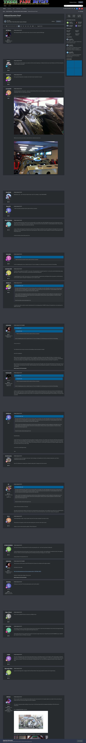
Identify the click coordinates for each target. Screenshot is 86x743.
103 (28, 26)
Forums (4, 8)
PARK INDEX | (69, 8)
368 (9, 263)
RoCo (8, 516)
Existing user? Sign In (73, 2)
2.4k (9, 465)
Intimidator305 (8, 268)
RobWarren (8, 413)
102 (25, 26)
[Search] (69, 6)
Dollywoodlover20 (80, 25)
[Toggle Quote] (15, 285)
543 (9, 215)
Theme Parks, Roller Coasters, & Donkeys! (19, 21)
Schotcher (8, 581)
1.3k (9, 525)
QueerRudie (8, 192)
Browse (5, 6)
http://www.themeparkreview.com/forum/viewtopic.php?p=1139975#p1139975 (27, 571)
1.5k (9, 382)
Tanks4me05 (8, 372)
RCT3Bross (8, 30)
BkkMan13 (8, 74)
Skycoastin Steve (8, 668)
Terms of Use (5, 741)
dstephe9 (70, 22)
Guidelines (9, 8)
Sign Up (80, 2)
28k (9, 706)
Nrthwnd (8, 696)
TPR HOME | (65, 8)
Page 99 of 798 (40, 26)
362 (9, 84)
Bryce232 (8, 206)
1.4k (9, 278)
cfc (8, 484)
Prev (6, 26)
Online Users (18, 8)
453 (9, 70)
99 (18, 26)
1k (8, 98)
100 (21, 26)
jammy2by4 (8, 626)
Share (53, 21)
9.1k (9, 334)
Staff (13, 8)
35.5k (8, 493)
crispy (9, 20)
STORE (72, 8)
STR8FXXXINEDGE (8, 545)
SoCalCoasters (8, 456)
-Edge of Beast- (8, 612)
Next (33, 26)
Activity (9, 5)
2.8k (9, 201)
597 (9, 621)
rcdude (8, 654)
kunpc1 (8, 60)
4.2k (9, 678)
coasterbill (71, 25)
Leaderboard (24, 8)
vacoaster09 (8, 88)
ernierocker (8, 325)
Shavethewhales (8, 220)
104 (30, 26)
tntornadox (8, 254)
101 (23, 26)
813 (9, 591)
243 (9, 635)
